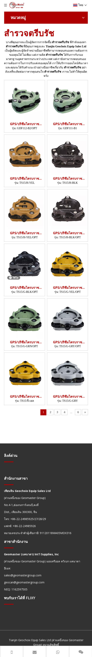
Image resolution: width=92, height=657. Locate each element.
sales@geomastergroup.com (22, 575)
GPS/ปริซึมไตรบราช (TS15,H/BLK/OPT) (67, 233)
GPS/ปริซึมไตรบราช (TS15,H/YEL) (24, 178)
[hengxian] (9, 462)
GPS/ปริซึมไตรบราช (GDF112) (24, 124)
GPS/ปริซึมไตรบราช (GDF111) (67, 124)
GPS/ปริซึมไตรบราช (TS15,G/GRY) (67, 396)
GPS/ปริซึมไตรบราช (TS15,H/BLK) (67, 178)
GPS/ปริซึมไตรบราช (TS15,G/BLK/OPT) (24, 288)
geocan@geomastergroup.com (24, 582)
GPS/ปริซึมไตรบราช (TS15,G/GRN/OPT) (25, 342)
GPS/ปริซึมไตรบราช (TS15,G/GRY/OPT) (67, 342)
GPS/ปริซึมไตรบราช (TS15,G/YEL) (24, 396)
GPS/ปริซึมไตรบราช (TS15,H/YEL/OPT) (24, 233)
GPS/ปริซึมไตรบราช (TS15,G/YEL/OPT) (67, 288)
